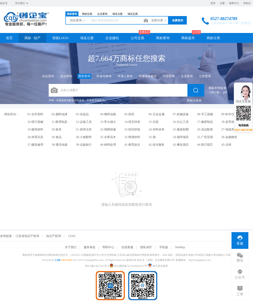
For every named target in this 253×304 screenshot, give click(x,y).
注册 (222, 3)
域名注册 (117, 13)
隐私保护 (146, 247)
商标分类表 (194, 100)
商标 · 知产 (32, 38)
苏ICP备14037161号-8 (97, 265)
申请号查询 (104, 76)
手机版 (163, 247)
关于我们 (71, 247)
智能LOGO (60, 38)
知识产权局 (53, 236)
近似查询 (66, 76)
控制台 (247, 3)
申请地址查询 (147, 76)
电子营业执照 (158, 265)
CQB (57, 260)
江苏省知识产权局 (27, 236)
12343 (71, 236)
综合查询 (78, 20)
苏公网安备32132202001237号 (128, 265)
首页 (9, 38)
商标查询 (72, 13)
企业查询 (102, 13)
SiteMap (180, 247)
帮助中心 (108, 247)
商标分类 (213, 38)
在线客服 (127, 247)
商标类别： (11, 114)
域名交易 (133, 13)
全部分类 (159, 20)
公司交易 (137, 38)
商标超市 (188, 38)
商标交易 (87, 13)
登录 (212, 3)
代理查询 (169, 76)
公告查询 (205, 76)
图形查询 (84, 76)
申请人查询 (125, 76)
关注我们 (22, 3)
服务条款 (90, 247)
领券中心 (234, 3)
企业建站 (112, 38)
